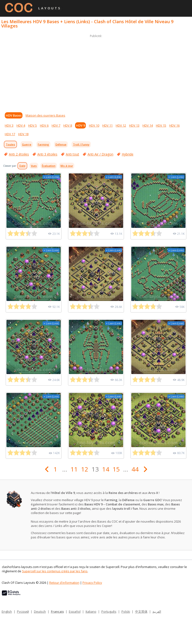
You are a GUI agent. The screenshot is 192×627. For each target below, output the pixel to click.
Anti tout (72, 154)
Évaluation (48, 165)
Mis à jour (66, 165)
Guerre (26, 144)
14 (105, 469)
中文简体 (141, 611)
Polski (125, 611)
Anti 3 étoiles (47, 154)
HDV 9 (80, 125)
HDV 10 (94, 125)
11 (74, 469)
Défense (60, 144)
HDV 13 (134, 125)
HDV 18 (23, 134)
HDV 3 (9, 125)
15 (116, 469)
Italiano (91, 611)
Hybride (127, 154)
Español (75, 611)
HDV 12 (121, 125)
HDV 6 (44, 125)
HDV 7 (56, 125)
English (7, 611)
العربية (157, 611)
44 (135, 469)
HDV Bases (14, 115)
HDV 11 (107, 125)
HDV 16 (174, 125)
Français (57, 611)
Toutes (10, 144)
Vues (34, 165)
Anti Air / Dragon (100, 154)
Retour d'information (64, 582)
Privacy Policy (92, 582)
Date (22, 165)
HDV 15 (161, 125)
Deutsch (40, 611)
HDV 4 (20, 125)
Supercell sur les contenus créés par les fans (55, 571)
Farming (43, 144)
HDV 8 (67, 125)
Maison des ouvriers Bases (45, 115)
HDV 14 (148, 125)
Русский (23, 611)
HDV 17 (10, 134)
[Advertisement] (96, 72)
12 (84, 469)
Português (108, 611)
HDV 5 (32, 125)
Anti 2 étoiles (19, 154)
